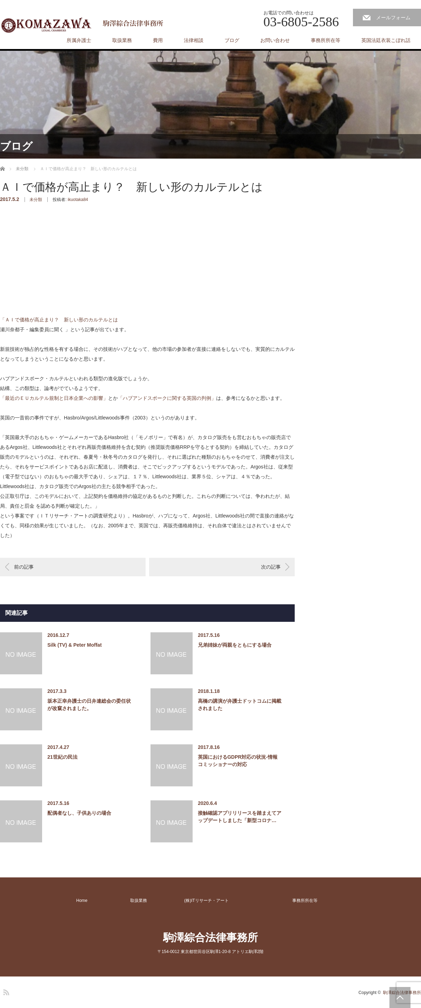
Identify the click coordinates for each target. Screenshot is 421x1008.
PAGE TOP (399, 997)
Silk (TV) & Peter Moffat (74, 645)
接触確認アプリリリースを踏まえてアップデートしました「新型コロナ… (239, 816)
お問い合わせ (275, 40)
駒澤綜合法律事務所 (210, 937)
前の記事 (24, 567)
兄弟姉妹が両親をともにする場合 (235, 645)
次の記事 (271, 567)
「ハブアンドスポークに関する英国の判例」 (167, 398)
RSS (5, 991)
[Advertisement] (52, 270)
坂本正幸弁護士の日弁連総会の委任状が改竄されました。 (89, 704)
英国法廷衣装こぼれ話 (385, 40)
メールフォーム (393, 17)
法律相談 (193, 40)
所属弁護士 (79, 40)
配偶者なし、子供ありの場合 (79, 813)
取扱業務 (122, 40)
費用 (158, 40)
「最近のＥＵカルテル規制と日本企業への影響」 (54, 398)
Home (81, 900)
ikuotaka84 (78, 199)
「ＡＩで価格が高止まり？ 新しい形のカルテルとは (59, 319)
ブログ (232, 40)
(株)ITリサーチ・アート (206, 900)
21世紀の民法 (62, 757)
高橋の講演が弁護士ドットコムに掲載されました (239, 704)
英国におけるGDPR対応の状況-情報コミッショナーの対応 (238, 760)
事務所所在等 (325, 40)
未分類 (35, 199)
